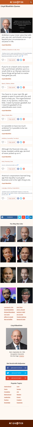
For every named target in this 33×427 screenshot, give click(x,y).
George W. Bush (21, 319)
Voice (18, 49)
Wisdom (19, 394)
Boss (11, 115)
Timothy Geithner (21, 317)
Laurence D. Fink (8, 307)
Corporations (15, 188)
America (9, 188)
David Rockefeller (9, 310)
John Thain (20, 307)
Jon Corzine (20, 314)
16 (5, 119)
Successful (10, 138)
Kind (3, 161)
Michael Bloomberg (9, 312)
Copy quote (11, 60)
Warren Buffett (8, 319)
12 (5, 87)
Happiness (19, 402)
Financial (7, 161)
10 (5, 142)
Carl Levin (7, 314)
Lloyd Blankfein (6, 45)
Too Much (16, 138)
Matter (12, 83)
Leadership (7, 397)
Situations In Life (11, 49)
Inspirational (7, 386)
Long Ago (4, 188)
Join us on (16, 368)
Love (18, 386)
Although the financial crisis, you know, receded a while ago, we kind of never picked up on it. (16, 151)
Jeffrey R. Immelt (8, 317)
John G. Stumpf (21, 310)
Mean (3, 115)
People (7, 115)
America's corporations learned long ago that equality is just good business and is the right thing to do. (16, 178)
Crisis (11, 161)
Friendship (7, 392)
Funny (5, 389)
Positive (6, 400)
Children (8, 83)
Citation (21, 356)
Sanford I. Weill (21, 312)
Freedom (19, 400)
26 (5, 60)
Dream (19, 397)
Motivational (7, 394)
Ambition (4, 49)
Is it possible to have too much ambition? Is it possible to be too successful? (14, 128)
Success (19, 389)
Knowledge (7, 402)
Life (18, 392)
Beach (3, 83)
